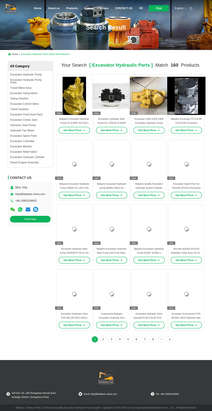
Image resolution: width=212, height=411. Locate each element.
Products (72, 8)
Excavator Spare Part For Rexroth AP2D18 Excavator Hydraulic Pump (186, 188)
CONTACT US (123, 8)
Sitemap (19, 407)
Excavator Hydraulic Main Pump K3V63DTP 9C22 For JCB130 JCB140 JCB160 (74, 252)
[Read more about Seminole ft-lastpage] (170, 339)
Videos (104, 8)
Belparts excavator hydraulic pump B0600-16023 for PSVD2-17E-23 (111, 188)
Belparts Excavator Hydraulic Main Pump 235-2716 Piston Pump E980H (112, 252)
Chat (159, 8)
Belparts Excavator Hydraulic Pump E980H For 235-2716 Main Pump (74, 188)
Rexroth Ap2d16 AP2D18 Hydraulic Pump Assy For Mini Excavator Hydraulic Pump (186, 252)
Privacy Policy (33, 407)
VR (141, 8)
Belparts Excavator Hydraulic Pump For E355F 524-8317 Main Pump (74, 123)
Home (37, 8)
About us (54, 8)
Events (89, 8)
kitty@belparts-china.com (30, 194)
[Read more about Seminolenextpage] (161, 339)
